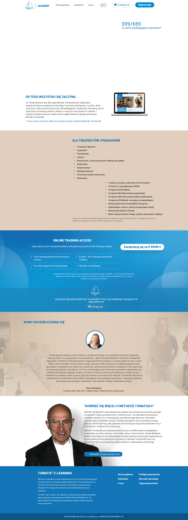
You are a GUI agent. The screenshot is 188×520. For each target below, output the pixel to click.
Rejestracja (144, 4)
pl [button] (103, 5)
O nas (91, 5)
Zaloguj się (121, 4)
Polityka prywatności (149, 474)
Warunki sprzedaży (148, 479)
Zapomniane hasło (148, 483)
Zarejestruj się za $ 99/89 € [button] (142, 247)
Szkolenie (78, 5)
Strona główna (62, 5)
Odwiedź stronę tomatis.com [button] (105, 454)
